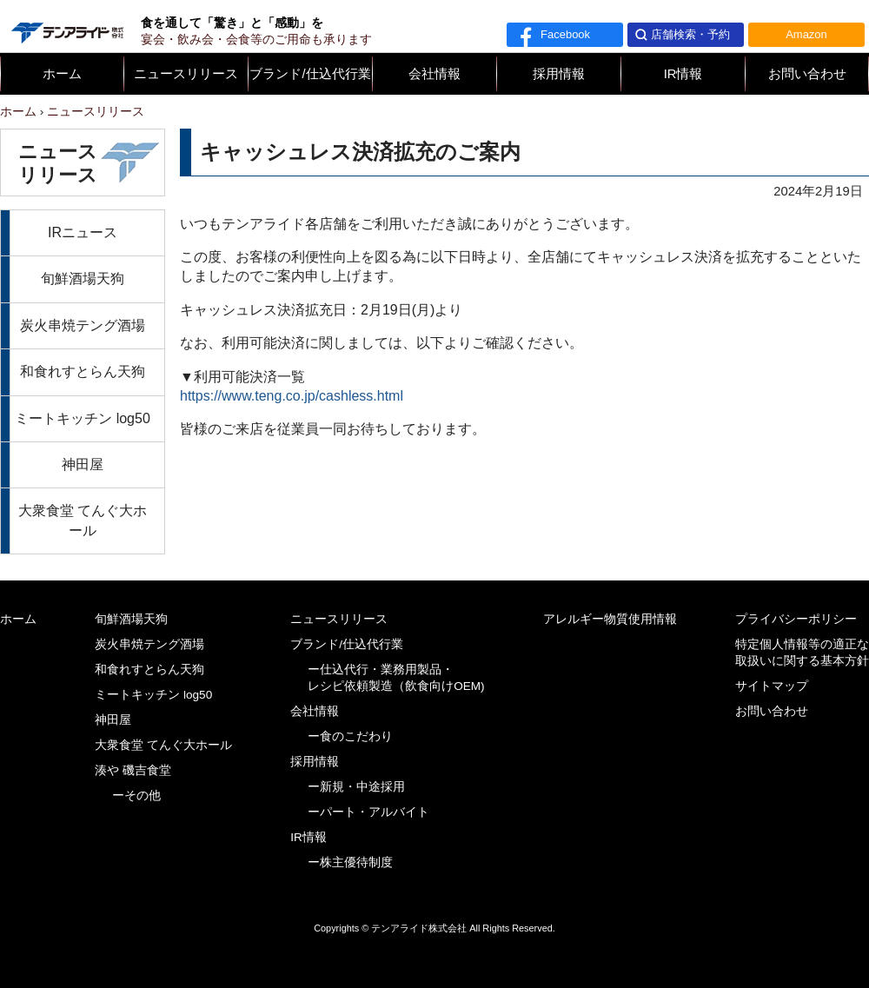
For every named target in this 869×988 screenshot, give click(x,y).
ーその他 (136, 795)
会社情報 (434, 74)
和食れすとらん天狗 (82, 371)
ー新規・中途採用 (356, 786)
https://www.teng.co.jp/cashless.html (291, 395)
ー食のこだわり (350, 736)
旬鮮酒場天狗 (82, 278)
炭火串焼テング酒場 (82, 325)
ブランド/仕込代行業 (309, 74)
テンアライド (66, 26)
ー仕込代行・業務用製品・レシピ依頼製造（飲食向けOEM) (396, 678)
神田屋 (82, 464)
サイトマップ (771, 686)
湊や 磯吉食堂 (133, 770)
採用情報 (559, 74)
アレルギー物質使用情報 (610, 619)
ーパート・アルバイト (368, 812)
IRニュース (82, 232)
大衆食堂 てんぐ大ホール (82, 520)
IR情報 (683, 74)
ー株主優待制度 (350, 862)
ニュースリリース (186, 74)
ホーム (62, 74)
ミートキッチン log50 (82, 418)
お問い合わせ (807, 74)
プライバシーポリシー (796, 619)
